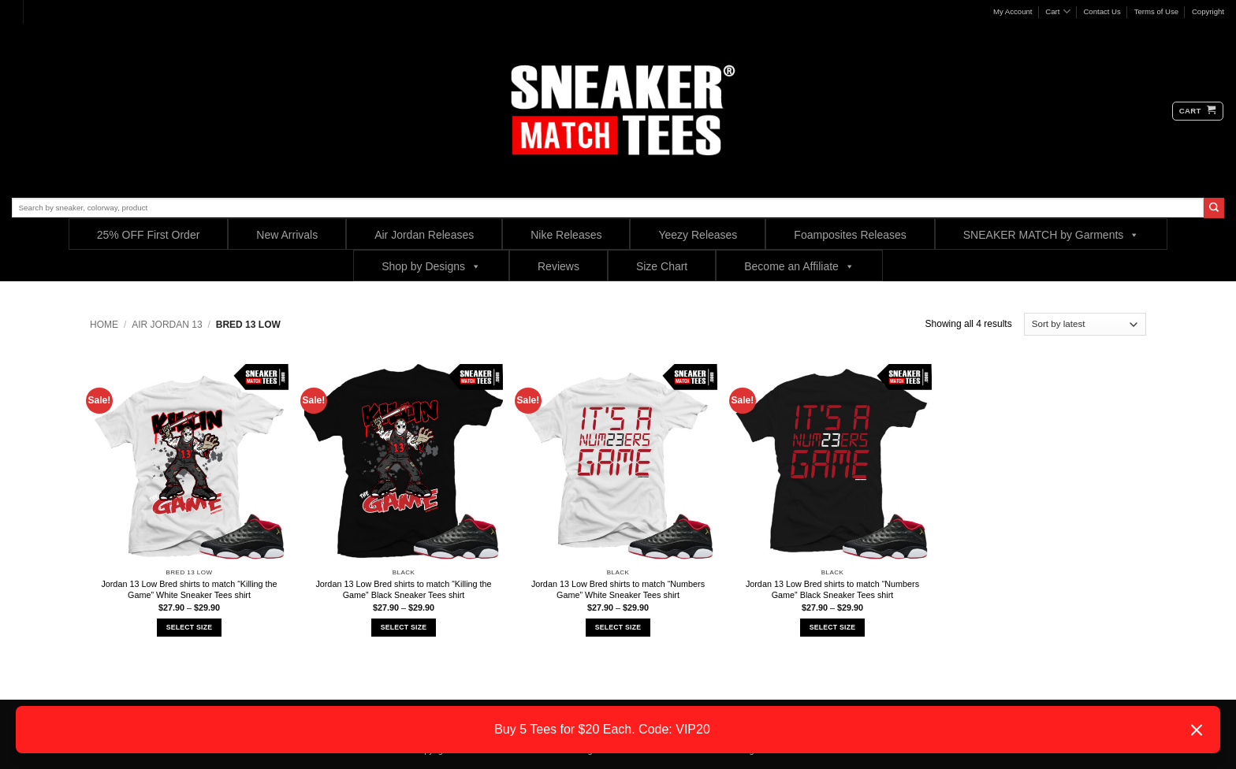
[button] (1197, 111)
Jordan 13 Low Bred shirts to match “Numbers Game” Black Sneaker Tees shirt (832, 589)
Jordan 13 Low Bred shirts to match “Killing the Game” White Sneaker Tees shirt (189, 589)
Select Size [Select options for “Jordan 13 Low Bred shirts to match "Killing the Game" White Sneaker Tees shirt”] (189, 627)
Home (104, 324)
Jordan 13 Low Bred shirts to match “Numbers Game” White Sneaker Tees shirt (618, 589)
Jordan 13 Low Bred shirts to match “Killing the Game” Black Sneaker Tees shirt (403, 589)
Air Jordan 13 (167, 324)
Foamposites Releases (850, 234)
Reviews (558, 266)
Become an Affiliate (799, 266)
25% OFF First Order (148, 234)
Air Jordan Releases (424, 234)
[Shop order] (1085, 324)
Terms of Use (1156, 11)
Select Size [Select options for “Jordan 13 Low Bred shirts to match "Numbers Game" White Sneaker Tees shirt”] (618, 627)
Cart (1057, 11)
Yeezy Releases (697, 234)
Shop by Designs (431, 266)
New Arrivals (287, 234)
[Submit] (1214, 208)
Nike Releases (566, 234)
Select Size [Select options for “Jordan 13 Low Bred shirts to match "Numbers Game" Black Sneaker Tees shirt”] (832, 627)
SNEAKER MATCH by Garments (1051, 234)
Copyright (1208, 11)
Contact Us (1101, 11)
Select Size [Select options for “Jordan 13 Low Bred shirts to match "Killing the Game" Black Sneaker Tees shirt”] (403, 627)
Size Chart (661, 266)
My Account (1013, 11)
